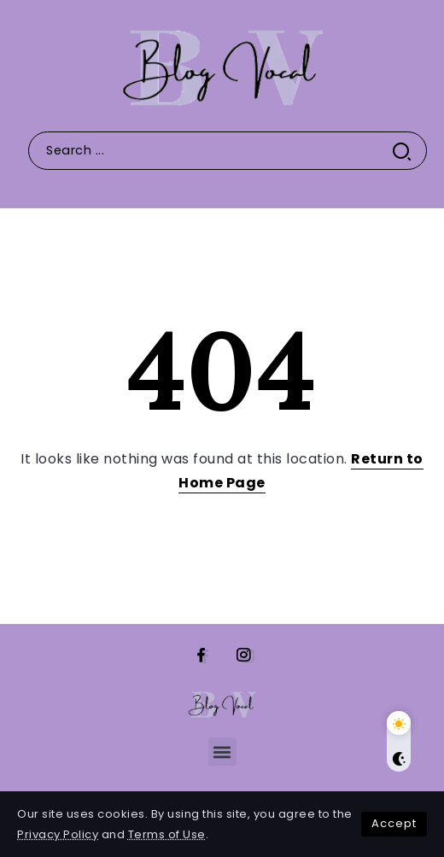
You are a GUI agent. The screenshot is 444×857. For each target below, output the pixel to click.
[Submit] (408, 150)
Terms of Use (167, 834)
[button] (222, 751)
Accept (394, 823)
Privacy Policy (57, 834)
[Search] (227, 150)
